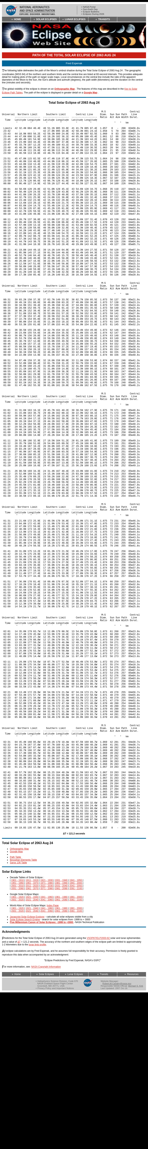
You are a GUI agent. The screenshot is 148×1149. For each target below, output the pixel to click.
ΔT (19, 1096)
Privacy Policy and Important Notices (55, 1143)
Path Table (15, 1011)
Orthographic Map (64, 88)
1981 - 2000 (76, 1051)
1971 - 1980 (46, 1037)
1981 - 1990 (61, 1037)
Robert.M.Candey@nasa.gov (116, 1138)
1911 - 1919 (32, 1034)
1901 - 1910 (17, 1034)
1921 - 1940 (32, 1051)
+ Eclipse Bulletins (90, 11)
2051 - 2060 (17, 1043)
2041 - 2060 (46, 1054)
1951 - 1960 (17, 1037)
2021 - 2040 (32, 1054)
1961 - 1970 (32, 1037)
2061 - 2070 (32, 1043)
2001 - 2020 (17, 1054)
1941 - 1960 (46, 1051)
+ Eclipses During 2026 (92, 14)
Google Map (90, 92)
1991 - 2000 (76, 1037)
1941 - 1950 (76, 1034)
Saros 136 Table (18, 1017)
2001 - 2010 (17, 1040)
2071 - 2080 (46, 1043)
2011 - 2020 (32, 1040)
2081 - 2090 (61, 1043)
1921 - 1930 (46, 1034)
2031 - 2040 (61, 1040)
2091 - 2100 (76, 1043)
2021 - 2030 (46, 1040)
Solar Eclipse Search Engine (25, 1074)
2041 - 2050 (76, 1040)
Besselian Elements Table (23, 1014)
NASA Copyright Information (46, 1121)
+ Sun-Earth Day (89, 9)
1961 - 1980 (61, 1051)
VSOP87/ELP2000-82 (98, 1093)
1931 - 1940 (61, 1034)
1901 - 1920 (17, 1051)
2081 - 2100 (76, 1054)
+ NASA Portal (88, 7)
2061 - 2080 (61, 1054)
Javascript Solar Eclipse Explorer (27, 1071)
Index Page (53, 1060)
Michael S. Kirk (135, 1140)
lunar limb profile (37, 1099)
